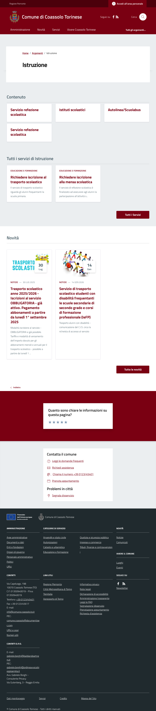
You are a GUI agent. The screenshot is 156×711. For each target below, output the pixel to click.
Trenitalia (47, 594)
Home (25, 53)
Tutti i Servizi (133, 215)
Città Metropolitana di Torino (57, 589)
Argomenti (37, 53)
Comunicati (122, 542)
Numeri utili (12, 635)
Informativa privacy (89, 584)
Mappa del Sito (88, 698)
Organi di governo (16, 552)
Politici (10, 562)
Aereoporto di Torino (53, 599)
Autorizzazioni (50, 542)
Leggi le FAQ (86, 602)
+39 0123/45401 (25, 599)
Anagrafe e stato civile (54, 537)
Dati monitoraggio (16, 698)
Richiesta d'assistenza (91, 613)
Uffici (9, 566)
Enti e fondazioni (15, 547)
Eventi (119, 567)
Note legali (85, 589)
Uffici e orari (13, 630)
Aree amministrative (17, 537)
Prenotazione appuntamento (94, 609)
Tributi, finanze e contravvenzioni (96, 549)
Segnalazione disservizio (92, 606)
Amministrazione (20, 30)
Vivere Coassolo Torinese (81, 30)
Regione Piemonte (17, 3)
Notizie (14, 282)
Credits (63, 698)
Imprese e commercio (90, 542)
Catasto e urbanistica (54, 547)
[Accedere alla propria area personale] (127, 3)
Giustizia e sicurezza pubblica (94, 537)
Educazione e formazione (24, 170)
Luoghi (119, 562)
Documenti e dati (15, 542)
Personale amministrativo (20, 557)
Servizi (56, 30)
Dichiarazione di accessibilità (94, 594)
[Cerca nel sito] (142, 17)
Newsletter (122, 588)
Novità (41, 30)
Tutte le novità (133, 369)
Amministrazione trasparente (94, 598)
